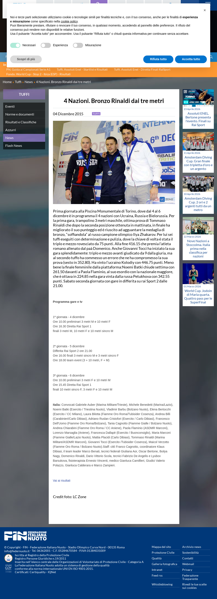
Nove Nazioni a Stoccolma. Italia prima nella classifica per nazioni (198, 248)
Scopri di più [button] (26, 59)
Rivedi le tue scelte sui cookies (194, 585)
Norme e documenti (19, 114)
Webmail (188, 564)
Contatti (187, 558)
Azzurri (10, 130)
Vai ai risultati (61, 480)
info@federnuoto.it (16, 551)
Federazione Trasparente (190, 577)
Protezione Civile (163, 552)
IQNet (52, 572)
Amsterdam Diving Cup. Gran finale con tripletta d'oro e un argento (198, 163)
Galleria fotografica (164, 564)
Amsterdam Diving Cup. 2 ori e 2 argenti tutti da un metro (198, 204)
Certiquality (38, 572)
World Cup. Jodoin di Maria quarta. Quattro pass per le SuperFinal (198, 296)
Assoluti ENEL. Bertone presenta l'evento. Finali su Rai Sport (198, 119)
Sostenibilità (190, 552)
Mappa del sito (161, 547)
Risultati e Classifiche (20, 122)
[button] (204, 10)
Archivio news (191, 547)
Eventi (10, 106)
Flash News (13, 145)
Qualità (156, 558)
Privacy (187, 569)
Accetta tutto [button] (191, 59)
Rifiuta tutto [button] (158, 59)
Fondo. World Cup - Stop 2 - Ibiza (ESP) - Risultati (38, 74)
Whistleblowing (162, 584)
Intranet (157, 569)
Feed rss (157, 575)
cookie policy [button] (69, 21)
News (9, 138)
